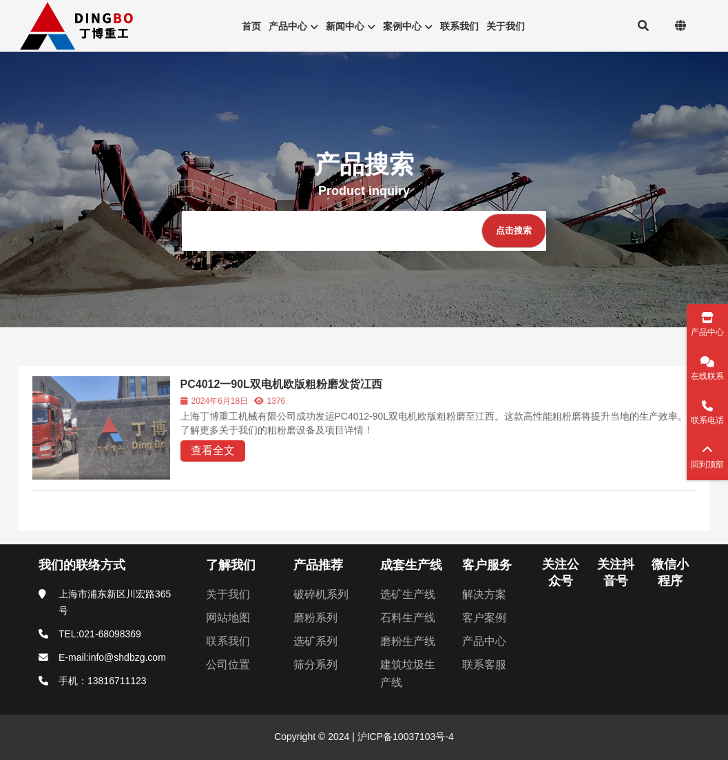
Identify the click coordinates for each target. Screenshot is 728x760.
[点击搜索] (513, 231)
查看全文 (213, 450)
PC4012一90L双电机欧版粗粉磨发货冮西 (281, 384)
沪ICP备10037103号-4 (404, 736)
